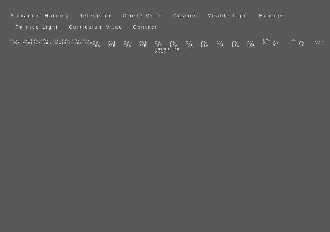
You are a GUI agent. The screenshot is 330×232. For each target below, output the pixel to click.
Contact (145, 27)
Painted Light (37, 27)
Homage (271, 15)
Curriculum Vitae (96, 27)
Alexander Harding (40, 15)
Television (96, 15)
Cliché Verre (143, 15)
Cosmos (185, 15)
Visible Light (228, 15)
